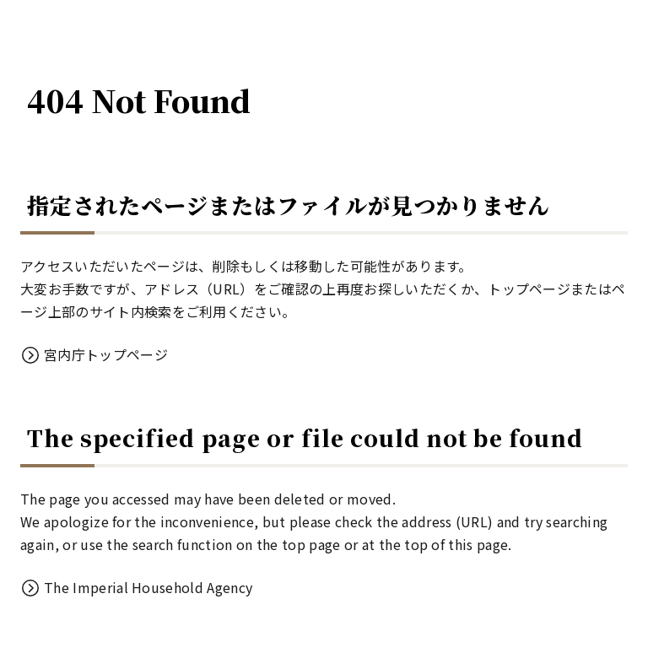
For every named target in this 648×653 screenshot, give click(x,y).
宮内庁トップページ (106, 354)
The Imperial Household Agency (148, 587)
